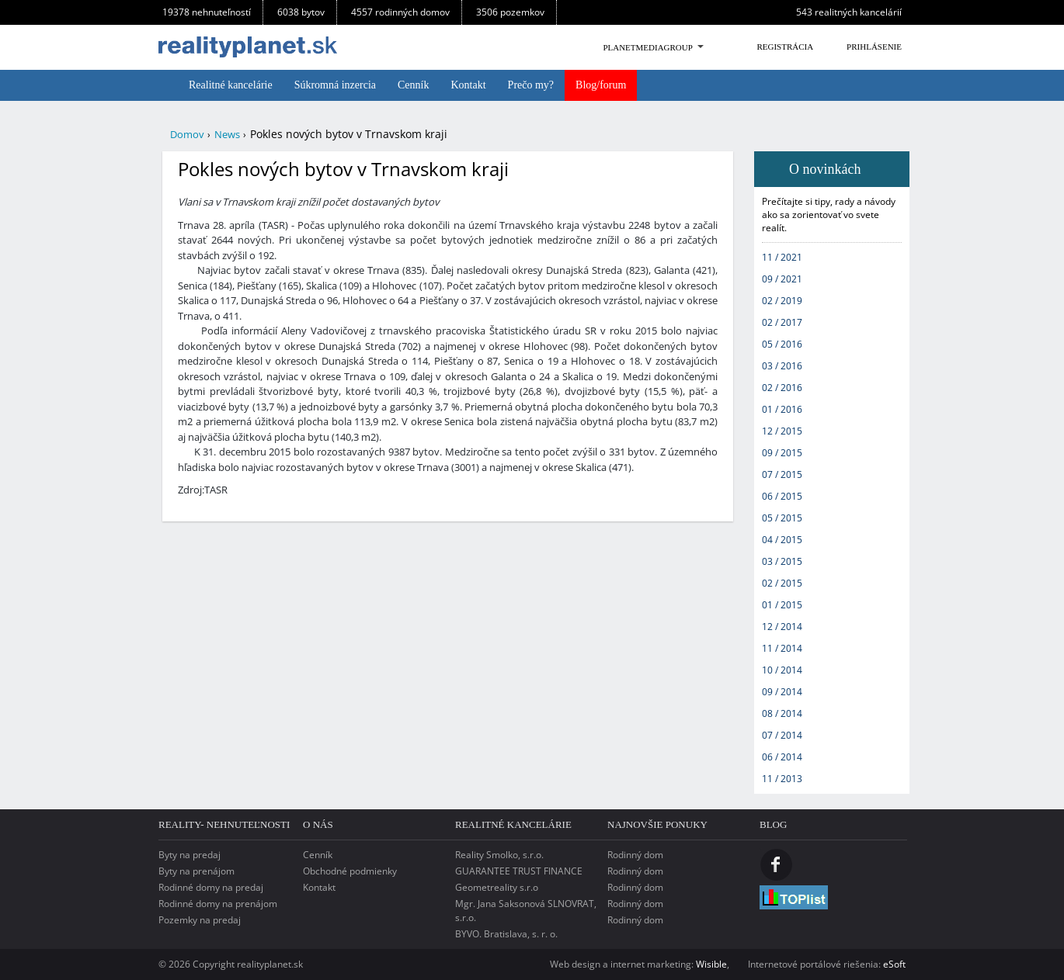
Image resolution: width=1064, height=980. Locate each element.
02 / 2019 (782, 300)
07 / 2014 (782, 735)
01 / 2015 (782, 604)
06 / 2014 (782, 757)
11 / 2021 (782, 257)
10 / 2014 (782, 670)
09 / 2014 (782, 691)
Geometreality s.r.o (496, 887)
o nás (318, 824)
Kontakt (319, 887)
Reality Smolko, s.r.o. (499, 854)
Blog (773, 824)
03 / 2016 (782, 365)
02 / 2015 (782, 583)
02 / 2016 (782, 387)
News (227, 134)
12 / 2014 (782, 626)
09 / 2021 (782, 279)
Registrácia (784, 46)
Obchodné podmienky (350, 871)
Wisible (711, 964)
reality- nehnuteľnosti (224, 824)
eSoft (894, 964)
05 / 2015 (782, 518)
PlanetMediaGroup (648, 47)
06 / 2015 (782, 496)
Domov (187, 134)
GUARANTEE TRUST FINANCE (518, 871)
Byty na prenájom (196, 871)
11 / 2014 (782, 648)
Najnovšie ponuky (657, 824)
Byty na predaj (189, 854)
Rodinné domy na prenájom (217, 903)
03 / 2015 (782, 561)
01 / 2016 (782, 409)
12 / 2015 (782, 431)
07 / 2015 (782, 474)
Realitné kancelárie (513, 824)
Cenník (317, 854)
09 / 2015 (782, 452)
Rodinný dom (635, 854)
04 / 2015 (782, 539)
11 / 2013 (782, 778)
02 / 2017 (782, 322)
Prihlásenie (874, 46)
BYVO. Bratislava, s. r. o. (506, 933)
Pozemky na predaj (199, 919)
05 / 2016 (782, 344)
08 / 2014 (782, 713)
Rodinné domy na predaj (210, 887)
